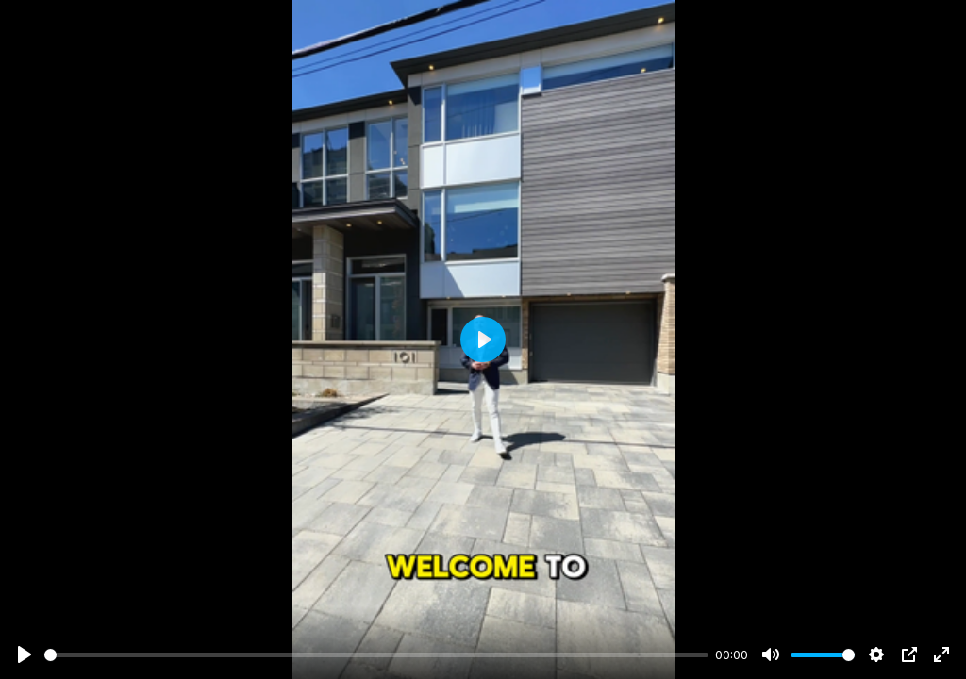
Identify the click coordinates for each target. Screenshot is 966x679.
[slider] (376, 655)
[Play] (24, 654)
